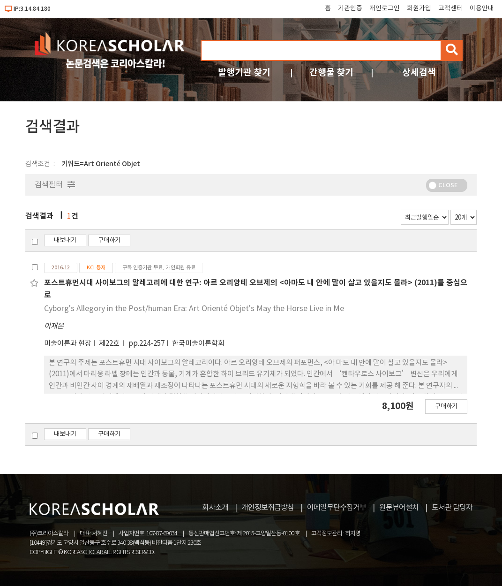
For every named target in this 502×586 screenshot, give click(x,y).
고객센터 (450, 8)
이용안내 (482, 8)
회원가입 (419, 8)
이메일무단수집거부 (336, 507)
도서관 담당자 (452, 507)
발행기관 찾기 (244, 72)
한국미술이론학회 (198, 344)
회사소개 (215, 507)
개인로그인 (384, 8)
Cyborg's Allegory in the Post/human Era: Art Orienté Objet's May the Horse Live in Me (194, 308)
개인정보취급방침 (267, 507)
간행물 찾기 (331, 72)
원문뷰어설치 (399, 507)
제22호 (110, 344)
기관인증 (350, 8)
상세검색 (419, 72)
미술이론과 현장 (67, 344)
